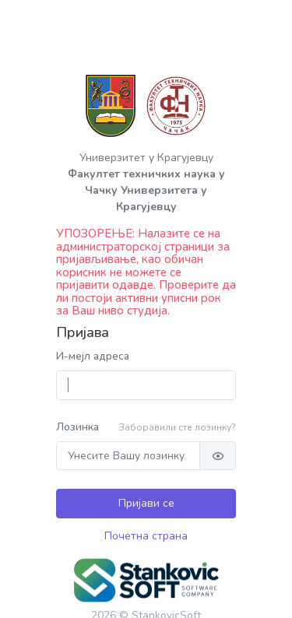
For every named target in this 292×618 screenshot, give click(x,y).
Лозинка (77, 427)
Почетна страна (146, 535)
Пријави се (146, 503)
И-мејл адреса (92, 356)
